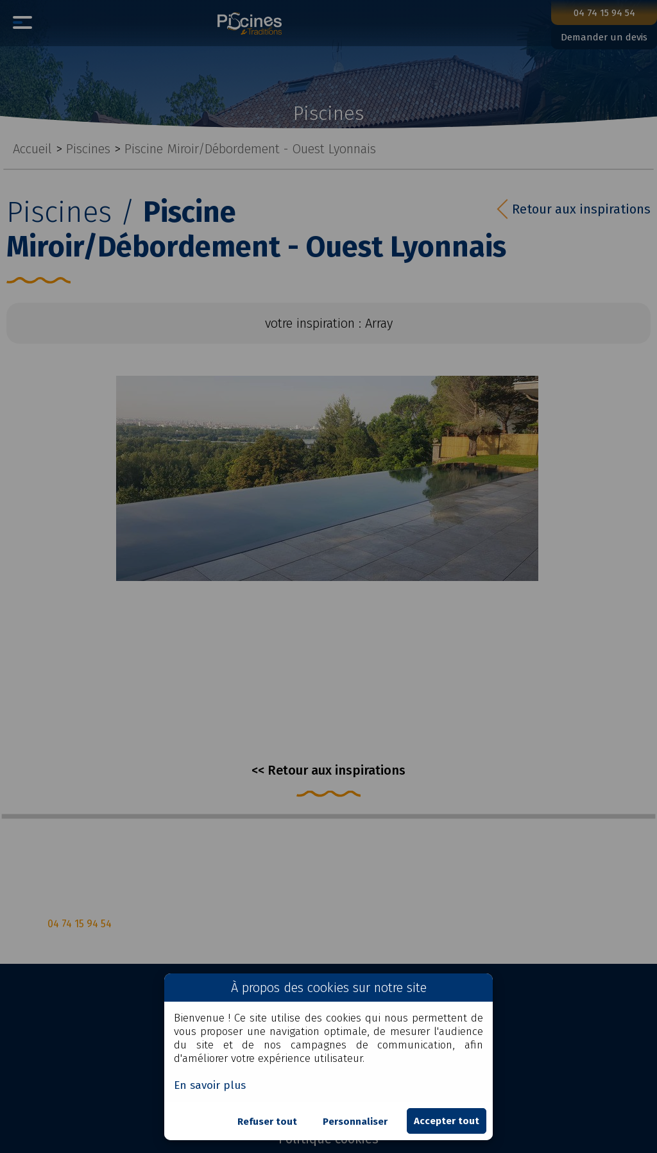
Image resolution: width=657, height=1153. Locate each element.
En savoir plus (210, 1085)
